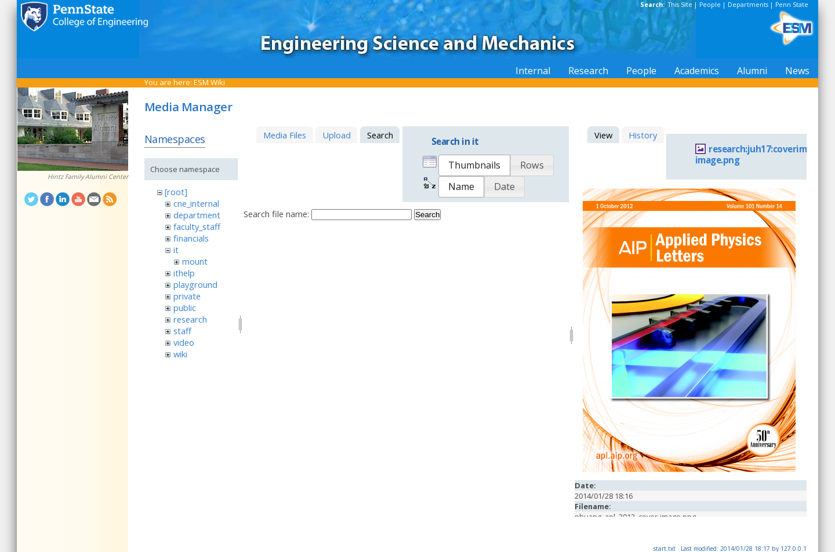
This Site (680, 5)
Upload (336, 135)
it (176, 249)
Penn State (791, 5)
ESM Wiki (209, 82)
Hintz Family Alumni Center (88, 177)
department (196, 215)
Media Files (284, 135)
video (183, 342)
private (187, 296)
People (710, 5)
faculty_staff (196, 226)
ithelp (184, 273)
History (643, 135)
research (190, 319)
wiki (180, 354)
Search (427, 214)
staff (182, 331)
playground (195, 284)
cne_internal (196, 203)
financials (191, 238)
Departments (748, 5)
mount (195, 261)
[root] (176, 192)
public (184, 307)
